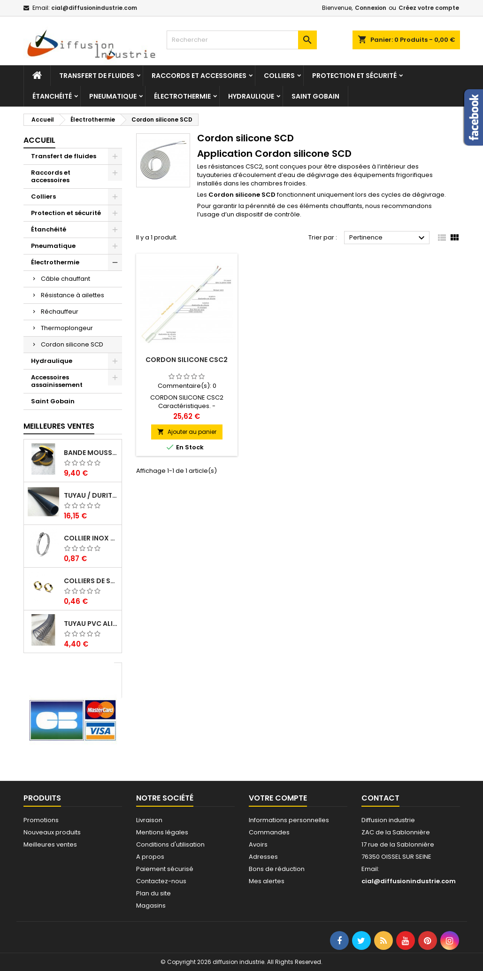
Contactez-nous (161, 881)
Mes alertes (266, 881)
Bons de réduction (277, 868)
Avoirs (258, 844)
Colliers (279, 75)
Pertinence (388, 238)
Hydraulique (251, 96)
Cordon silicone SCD (72, 344)
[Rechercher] (242, 40)
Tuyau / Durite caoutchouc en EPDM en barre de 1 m (91, 495)
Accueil (39, 140)
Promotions (41, 820)
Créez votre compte (429, 8)
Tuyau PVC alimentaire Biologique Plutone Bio (91, 623)
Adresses (263, 856)
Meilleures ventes (50, 844)
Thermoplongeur (67, 328)
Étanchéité (52, 96)
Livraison (149, 820)
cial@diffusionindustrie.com (94, 8)
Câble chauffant (65, 278)
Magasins (151, 905)
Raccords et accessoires (199, 75)
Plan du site (153, 893)
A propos (150, 856)
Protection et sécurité (354, 75)
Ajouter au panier (186, 432)
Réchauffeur (59, 311)
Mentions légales (162, 832)
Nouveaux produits (52, 832)
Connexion (370, 8)
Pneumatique (113, 96)
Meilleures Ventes (58, 426)
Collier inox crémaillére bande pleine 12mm (91, 538)
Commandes (269, 832)
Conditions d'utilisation (170, 844)
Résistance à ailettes (72, 295)
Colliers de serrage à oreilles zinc (91, 581)
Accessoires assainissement (57, 381)
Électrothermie (182, 96)
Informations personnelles (289, 820)
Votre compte (278, 798)
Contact (380, 798)
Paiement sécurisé (164, 868)
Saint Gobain (315, 96)
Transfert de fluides (96, 75)
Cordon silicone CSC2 (187, 359)
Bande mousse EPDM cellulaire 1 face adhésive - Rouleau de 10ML (91, 452)
